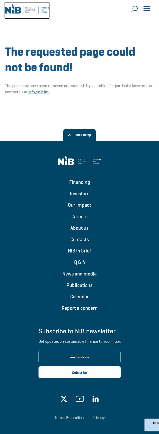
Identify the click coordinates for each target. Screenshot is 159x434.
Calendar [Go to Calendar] (79, 296)
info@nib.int (38, 92)
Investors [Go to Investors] (79, 193)
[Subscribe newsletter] (80, 372)
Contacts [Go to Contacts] (79, 239)
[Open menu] (147, 9)
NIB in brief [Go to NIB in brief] (79, 250)
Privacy (98, 417)
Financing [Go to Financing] (79, 182)
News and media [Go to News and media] (79, 274)
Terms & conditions (70, 417)
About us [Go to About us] (79, 228)
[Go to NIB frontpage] (27, 10)
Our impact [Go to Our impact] (79, 205)
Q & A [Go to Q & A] (79, 262)
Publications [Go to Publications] (79, 285)
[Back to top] (79, 135)
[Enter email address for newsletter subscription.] (80, 357)
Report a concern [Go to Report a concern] (80, 308)
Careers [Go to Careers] (79, 216)
